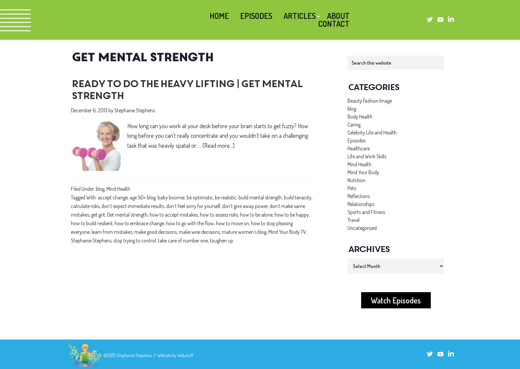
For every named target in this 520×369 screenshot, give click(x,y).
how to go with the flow (190, 223)
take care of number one (183, 240)
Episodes (356, 140)
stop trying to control (134, 240)
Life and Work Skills (367, 156)
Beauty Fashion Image (370, 100)
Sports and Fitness (366, 212)
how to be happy (292, 214)
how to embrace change (139, 223)
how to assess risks (219, 214)
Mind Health (118, 188)
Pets (352, 188)
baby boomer (171, 197)
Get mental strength (127, 214)
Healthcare (359, 148)
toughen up (221, 240)
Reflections (359, 196)
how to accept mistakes (174, 214)
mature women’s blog (244, 232)
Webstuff (185, 355)
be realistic (225, 197)
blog (100, 188)
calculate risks (85, 206)
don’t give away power (245, 206)
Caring (354, 124)
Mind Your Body (363, 172)
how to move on (232, 223)
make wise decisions (199, 232)
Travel (353, 220)
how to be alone (256, 214)
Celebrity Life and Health (372, 132)
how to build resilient (92, 223)
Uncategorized (362, 228)
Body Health (360, 116)
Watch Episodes (396, 300)
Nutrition (356, 180)
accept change (113, 197)
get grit (98, 214)
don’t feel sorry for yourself (193, 206)
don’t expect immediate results (132, 206)
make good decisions (155, 232)
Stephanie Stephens (91, 240)
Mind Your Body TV (287, 232)
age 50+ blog (143, 197)
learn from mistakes (112, 232)
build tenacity (297, 197)
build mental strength (260, 197)
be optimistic (200, 197)
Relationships (361, 204)
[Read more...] (218, 145)
